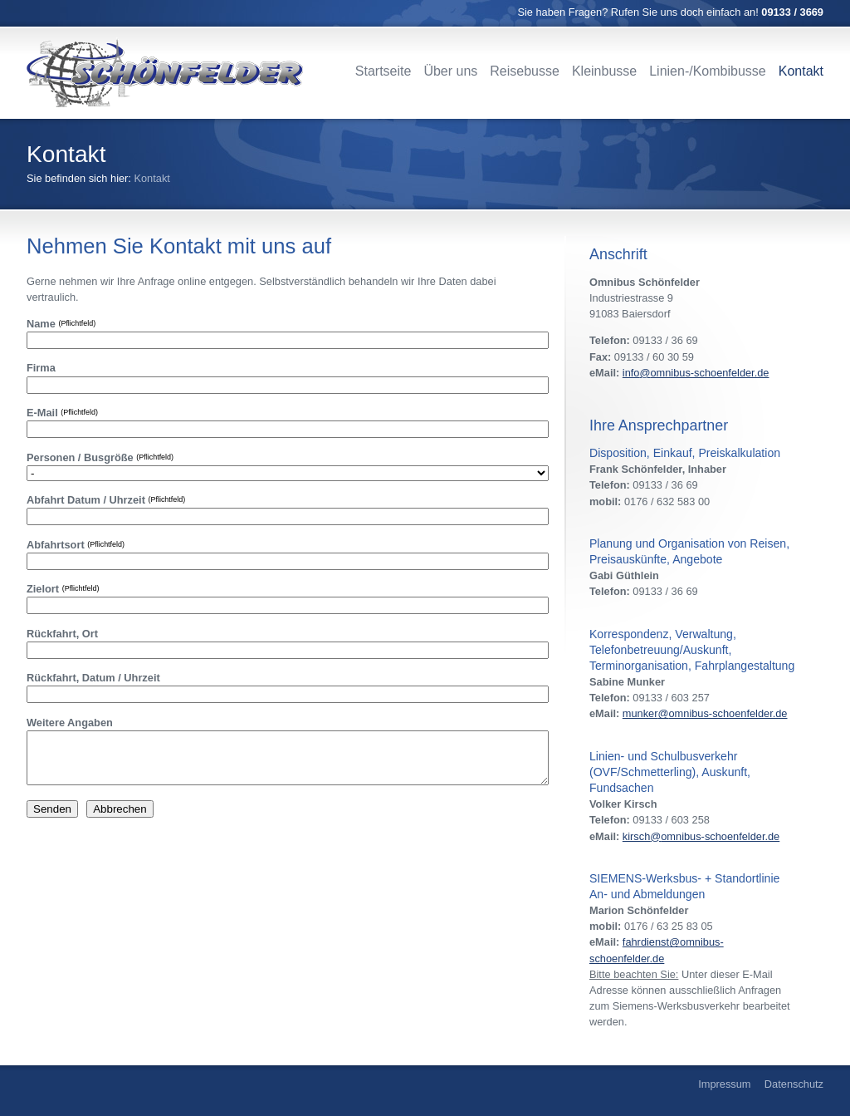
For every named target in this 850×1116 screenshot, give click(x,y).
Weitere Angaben (70, 722)
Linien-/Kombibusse (707, 71)
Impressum (724, 1084)
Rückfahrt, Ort (62, 633)
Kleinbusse (604, 71)
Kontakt (801, 71)
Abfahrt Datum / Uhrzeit (106, 500)
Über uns (450, 71)
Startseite (383, 71)
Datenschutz (794, 1084)
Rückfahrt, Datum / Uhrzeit (93, 677)
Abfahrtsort (76, 544)
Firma (41, 367)
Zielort (63, 589)
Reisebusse (524, 71)
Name (61, 323)
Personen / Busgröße (100, 457)
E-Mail (62, 412)
